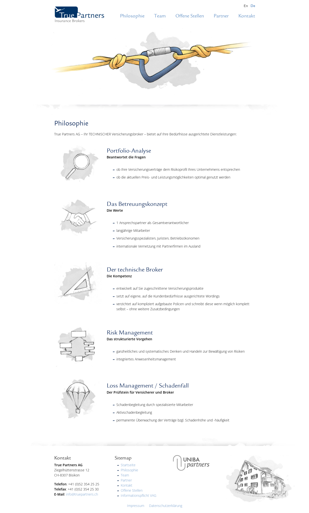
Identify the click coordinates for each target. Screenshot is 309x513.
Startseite (128, 465)
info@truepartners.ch (82, 494)
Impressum (135, 505)
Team (160, 16)
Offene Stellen (189, 16)
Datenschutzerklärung (165, 505)
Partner (221, 16)
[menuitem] (245, 6)
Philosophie (132, 16)
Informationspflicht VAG (138, 495)
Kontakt (246, 16)
